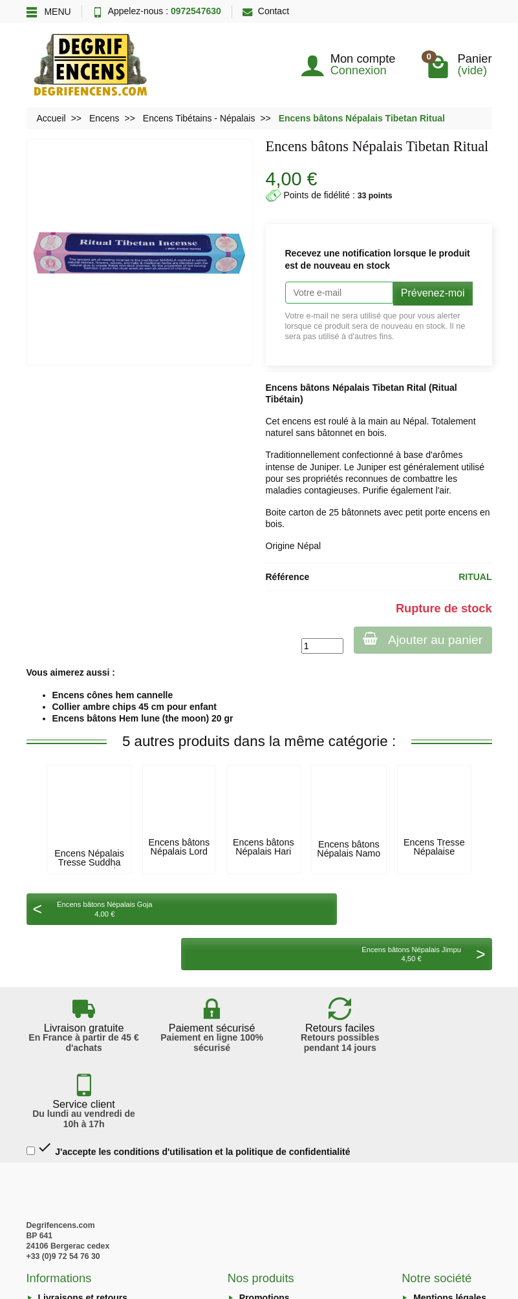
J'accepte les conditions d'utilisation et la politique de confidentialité (189, 1028)
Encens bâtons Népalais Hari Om (263, 851)
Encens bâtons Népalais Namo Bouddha (348, 853)
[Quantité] (320, 646)
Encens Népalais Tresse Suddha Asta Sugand (89, 862)
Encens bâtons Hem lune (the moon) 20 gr (142, 718)
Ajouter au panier (421, 639)
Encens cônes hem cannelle (112, 695)
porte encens (451, 512)
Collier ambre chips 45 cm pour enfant (134, 706)
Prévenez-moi (433, 292)
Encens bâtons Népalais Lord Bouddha (179, 851)
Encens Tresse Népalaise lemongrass (434, 851)
